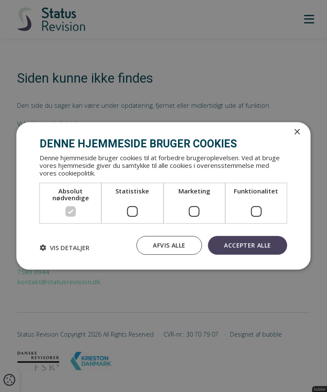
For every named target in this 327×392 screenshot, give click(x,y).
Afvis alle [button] (169, 245)
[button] (64, 247)
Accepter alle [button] (247, 245)
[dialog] (163, 196)
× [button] (297, 132)
